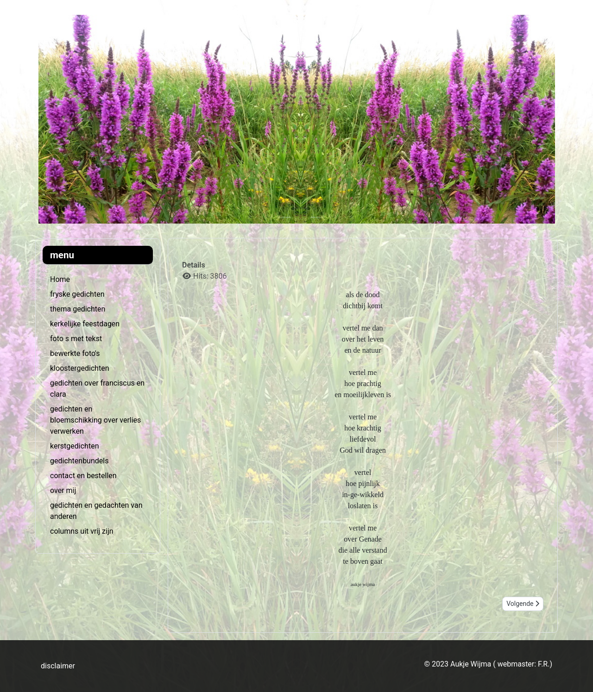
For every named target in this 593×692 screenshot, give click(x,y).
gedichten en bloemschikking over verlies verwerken (95, 420)
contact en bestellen (83, 475)
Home (60, 279)
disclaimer (58, 665)
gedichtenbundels (79, 460)
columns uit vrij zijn (82, 531)
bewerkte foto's (75, 353)
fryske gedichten (77, 294)
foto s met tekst (76, 338)
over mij (63, 490)
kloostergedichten (79, 368)
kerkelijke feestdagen (85, 323)
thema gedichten (77, 309)
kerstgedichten (74, 446)
